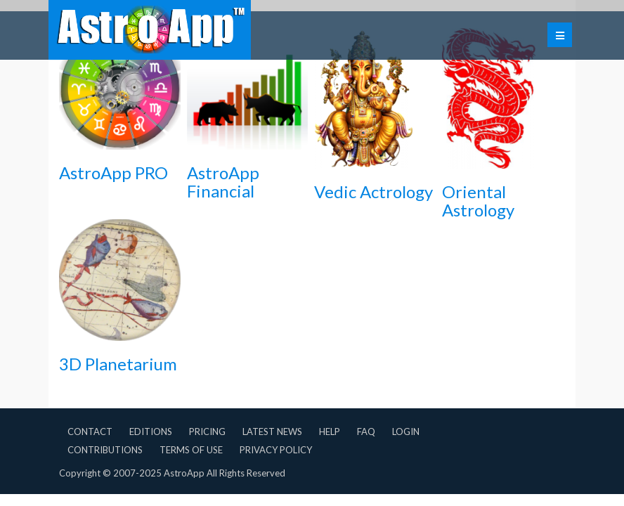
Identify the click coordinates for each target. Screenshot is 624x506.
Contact (89, 431)
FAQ (366, 431)
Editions (150, 431)
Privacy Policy (276, 449)
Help (329, 431)
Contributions (105, 449)
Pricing (207, 431)
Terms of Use (191, 449)
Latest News (272, 431)
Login (406, 431)
